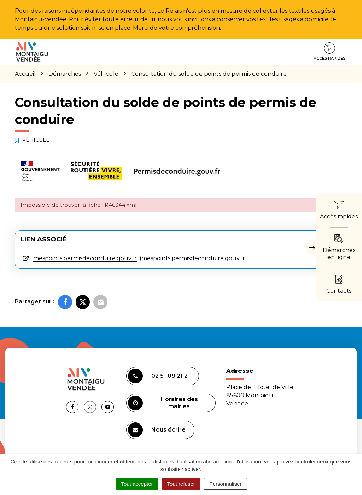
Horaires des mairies (163, 403)
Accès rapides (329, 51)
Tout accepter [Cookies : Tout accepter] (137, 484)
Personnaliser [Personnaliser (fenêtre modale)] (225, 484)
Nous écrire (157, 429)
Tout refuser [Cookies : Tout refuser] (181, 484)
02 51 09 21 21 (159, 376)
